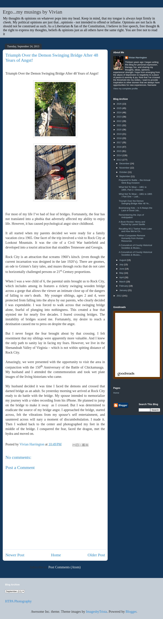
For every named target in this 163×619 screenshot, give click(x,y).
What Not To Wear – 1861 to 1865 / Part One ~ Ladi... (135, 195)
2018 (119, 138)
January (123, 290)
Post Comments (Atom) (64, 567)
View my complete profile (125, 88)
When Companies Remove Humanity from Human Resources (132, 238)
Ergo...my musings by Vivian (32, 12)
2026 (119, 104)
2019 (119, 134)
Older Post (96, 555)
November (124, 167)
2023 (119, 116)
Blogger (131, 611)
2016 (119, 147)
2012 (119, 295)
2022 (119, 121)
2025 (119, 108)
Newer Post (14, 555)
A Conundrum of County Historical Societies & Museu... (135, 246)
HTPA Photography (18, 601)
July (121, 264)
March (122, 281)
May (121, 273)
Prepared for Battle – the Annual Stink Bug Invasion (134, 181)
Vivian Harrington (138, 57)
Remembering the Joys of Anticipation (131, 216)
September (125, 176)
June (122, 268)
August (123, 260)
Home (56, 555)
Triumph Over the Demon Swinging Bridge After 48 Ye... (134, 202)
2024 (119, 112)
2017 (119, 142)
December (124, 163)
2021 (119, 125)
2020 (119, 129)
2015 (119, 151)
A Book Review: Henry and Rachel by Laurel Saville (132, 223)
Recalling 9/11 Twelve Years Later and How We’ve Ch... (135, 230)
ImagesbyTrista (96, 611)
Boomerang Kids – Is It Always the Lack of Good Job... (135, 209)
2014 (119, 155)
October (123, 172)
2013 (119, 159)
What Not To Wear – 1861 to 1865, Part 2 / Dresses (133, 188)
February (124, 286)
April (121, 277)
